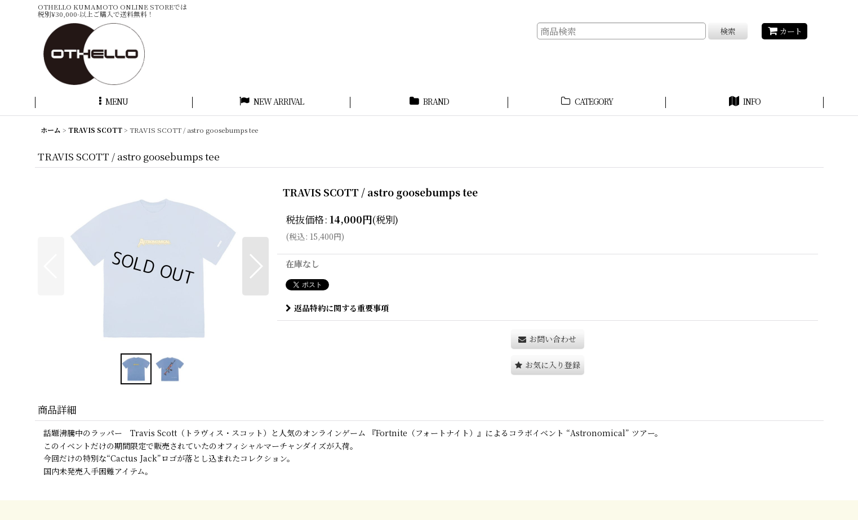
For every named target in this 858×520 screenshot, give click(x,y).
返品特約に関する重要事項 (337, 307)
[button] (114, 103)
